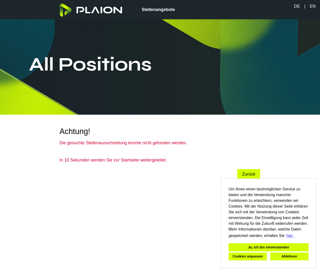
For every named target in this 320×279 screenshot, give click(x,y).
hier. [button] (290, 236)
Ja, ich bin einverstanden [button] (268, 247)
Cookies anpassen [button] (248, 256)
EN (313, 6)
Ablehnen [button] (289, 256)
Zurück (248, 174)
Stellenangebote (158, 9)
